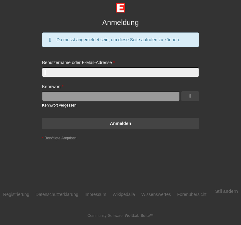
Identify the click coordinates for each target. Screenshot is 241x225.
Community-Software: (120, 215)
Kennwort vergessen (59, 105)
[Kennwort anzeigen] (190, 96)
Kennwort (51, 86)
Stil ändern (226, 191)
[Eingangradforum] (120, 8)
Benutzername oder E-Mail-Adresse (77, 62)
